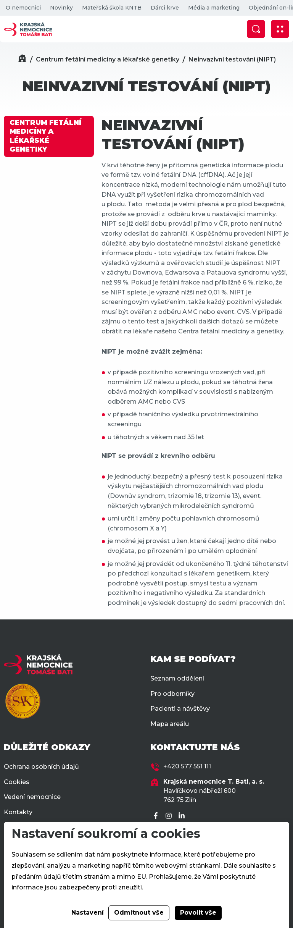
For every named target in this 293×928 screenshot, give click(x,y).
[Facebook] (156, 816)
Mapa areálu (169, 724)
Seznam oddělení (177, 678)
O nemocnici (23, 7)
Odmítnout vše (139, 912)
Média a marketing (214, 7)
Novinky (61, 7)
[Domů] (22, 59)
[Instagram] (169, 816)
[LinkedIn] (182, 816)
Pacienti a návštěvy (180, 708)
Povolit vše (198, 912)
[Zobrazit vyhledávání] (256, 29)
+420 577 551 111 (187, 766)
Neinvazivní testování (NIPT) (232, 59)
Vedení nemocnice (32, 796)
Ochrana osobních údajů (41, 766)
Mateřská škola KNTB (112, 7)
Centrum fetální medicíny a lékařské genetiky (107, 59)
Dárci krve (165, 7)
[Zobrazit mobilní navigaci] (280, 29)
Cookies (16, 782)
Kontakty (18, 812)
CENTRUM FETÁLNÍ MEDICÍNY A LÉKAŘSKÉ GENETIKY (45, 136)
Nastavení (87, 912)
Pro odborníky (172, 693)
